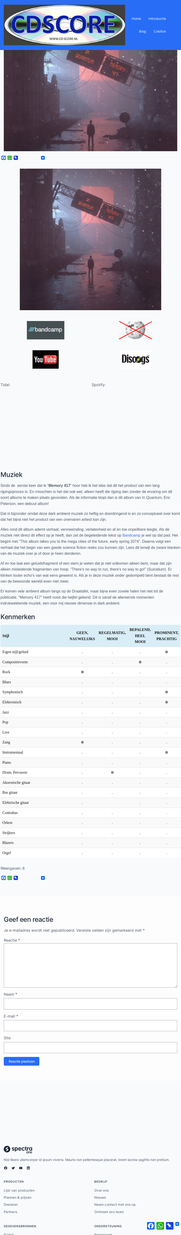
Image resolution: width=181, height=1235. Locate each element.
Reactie (12, 941)
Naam (10, 995)
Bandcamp (131, 536)
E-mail (11, 1016)
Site (7, 1038)
